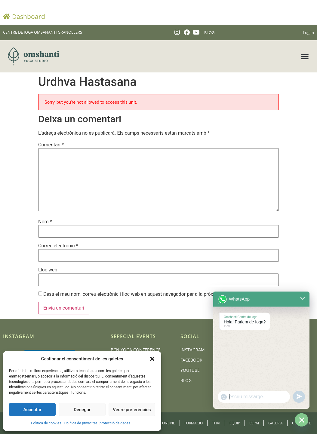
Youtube (190, 370)
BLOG (209, 32)
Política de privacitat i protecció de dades (97, 423)
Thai (216, 423)
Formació (193, 423)
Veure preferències (132, 409)
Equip (234, 423)
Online (168, 423)
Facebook (191, 360)
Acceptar (32, 409)
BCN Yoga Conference (136, 350)
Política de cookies (46, 423)
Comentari (51, 144)
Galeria (275, 423)
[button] (152, 359)
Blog (186, 380)
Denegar (82, 409)
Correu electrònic (58, 245)
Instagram (192, 350)
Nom (45, 221)
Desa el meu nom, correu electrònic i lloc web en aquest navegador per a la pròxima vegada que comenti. (155, 294)
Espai (254, 423)
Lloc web (47, 269)
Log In (308, 32)
